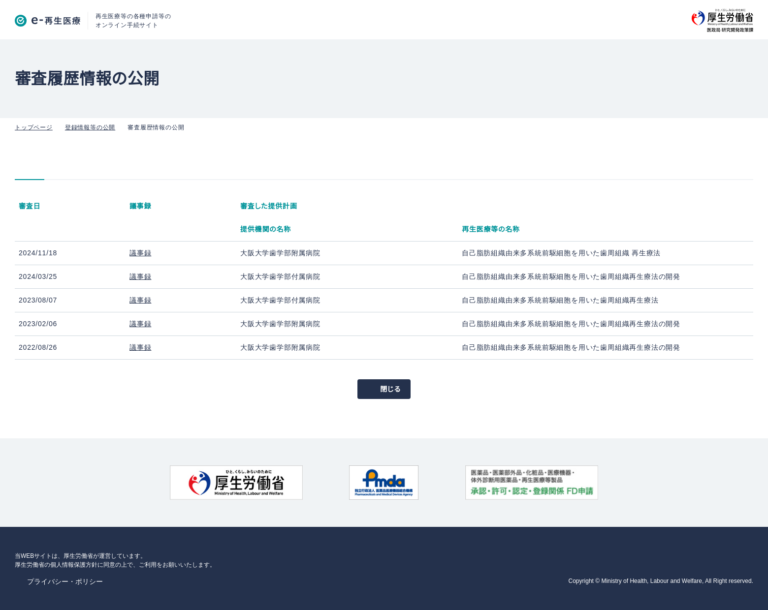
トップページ (32, 126)
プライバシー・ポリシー (60, 580)
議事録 (140, 251)
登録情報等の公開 (87, 126)
